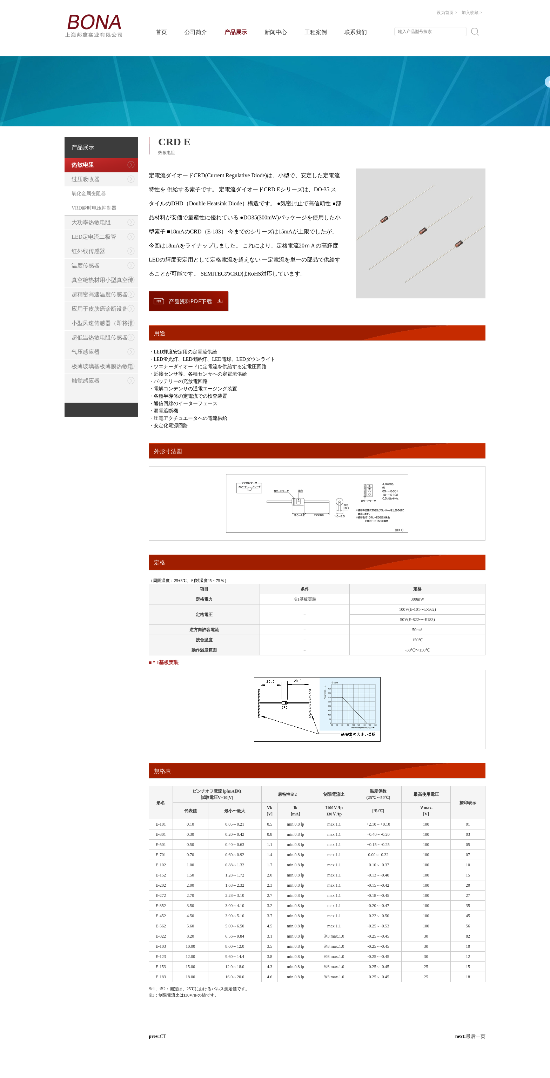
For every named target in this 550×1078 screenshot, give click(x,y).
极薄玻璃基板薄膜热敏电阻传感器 (100, 368)
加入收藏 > (472, 12)
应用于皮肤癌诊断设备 (103, 308)
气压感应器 (103, 352)
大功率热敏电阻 (103, 222)
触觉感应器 (103, 380)
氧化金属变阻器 (89, 193)
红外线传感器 (103, 251)
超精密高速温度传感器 (103, 294)
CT (163, 1036)
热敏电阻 (103, 164)
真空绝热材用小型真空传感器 (100, 281)
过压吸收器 (103, 179)
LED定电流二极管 (103, 236)
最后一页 (475, 1036)
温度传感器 (103, 265)
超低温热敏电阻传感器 (103, 337)
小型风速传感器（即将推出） (100, 325)
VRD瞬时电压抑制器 (94, 208)
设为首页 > (447, 12)
